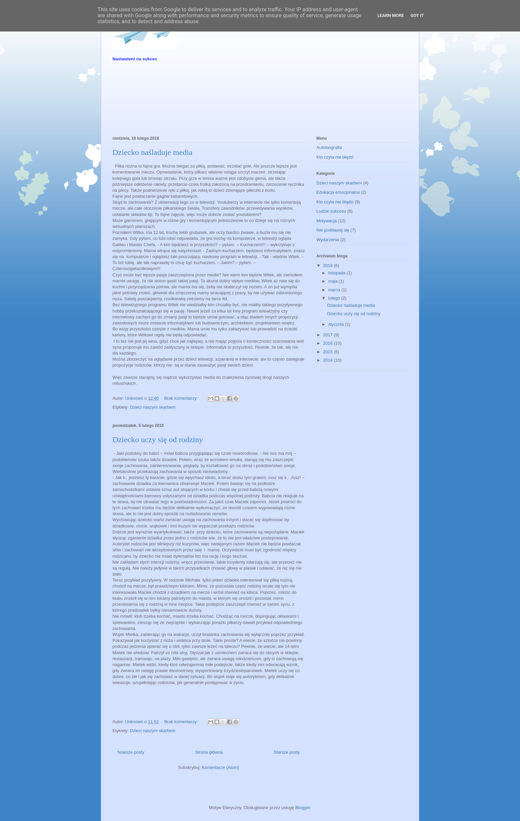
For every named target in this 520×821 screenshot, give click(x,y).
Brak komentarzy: (181, 398)
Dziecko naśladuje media (152, 152)
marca (335, 289)
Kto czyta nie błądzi (335, 157)
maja (333, 281)
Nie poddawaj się (332, 230)
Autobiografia (329, 147)
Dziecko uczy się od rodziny (157, 439)
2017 (328, 334)
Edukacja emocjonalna (338, 192)
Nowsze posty (130, 752)
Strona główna (209, 752)
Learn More (390, 15)
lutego (334, 298)
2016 (328, 343)
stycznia (336, 324)
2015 (328, 351)
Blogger (302, 807)
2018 (328, 265)
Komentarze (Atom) (220, 767)
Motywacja (326, 220)
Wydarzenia (327, 239)
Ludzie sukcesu (331, 211)
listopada (337, 272)
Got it (417, 15)
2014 (328, 360)
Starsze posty (287, 752)
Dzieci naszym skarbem (152, 407)
